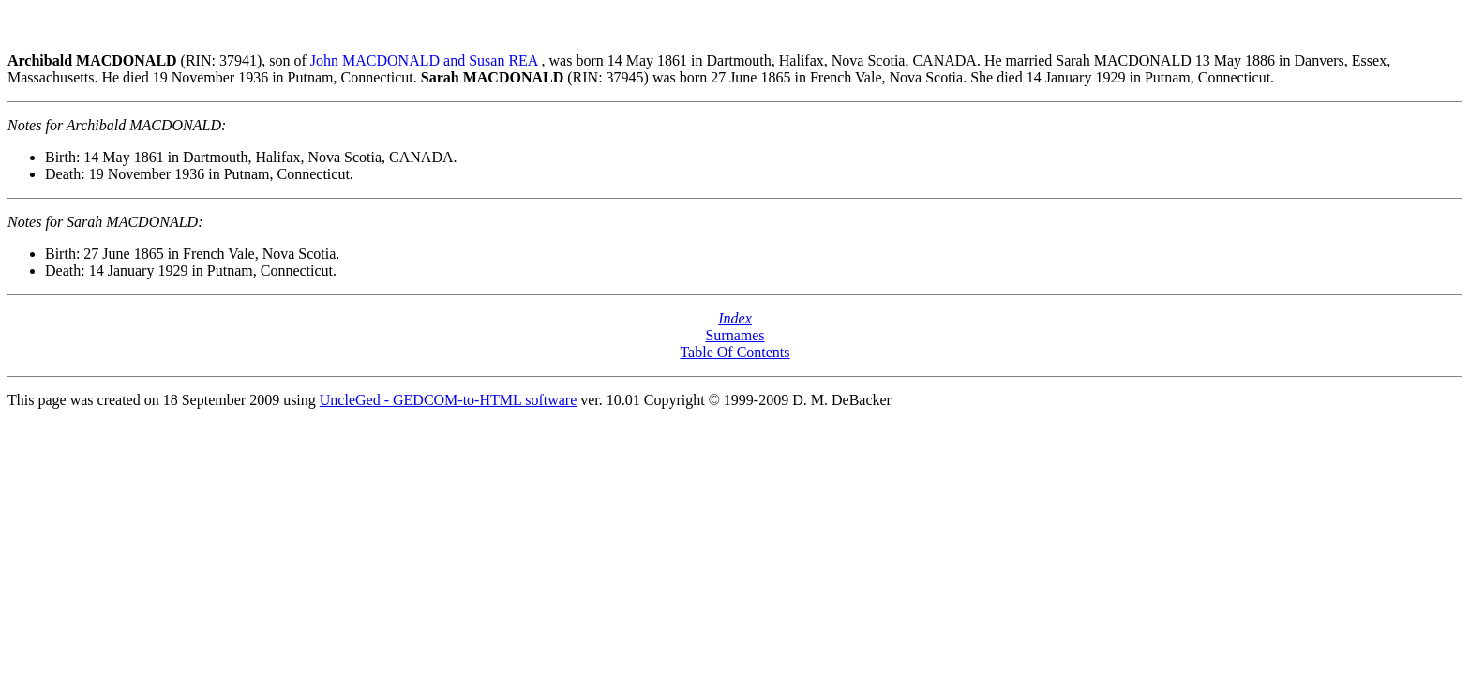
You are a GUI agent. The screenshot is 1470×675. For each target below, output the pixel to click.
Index (735, 318)
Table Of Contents (734, 352)
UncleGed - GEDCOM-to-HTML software (448, 400)
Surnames (734, 335)
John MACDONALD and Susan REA (426, 60)
